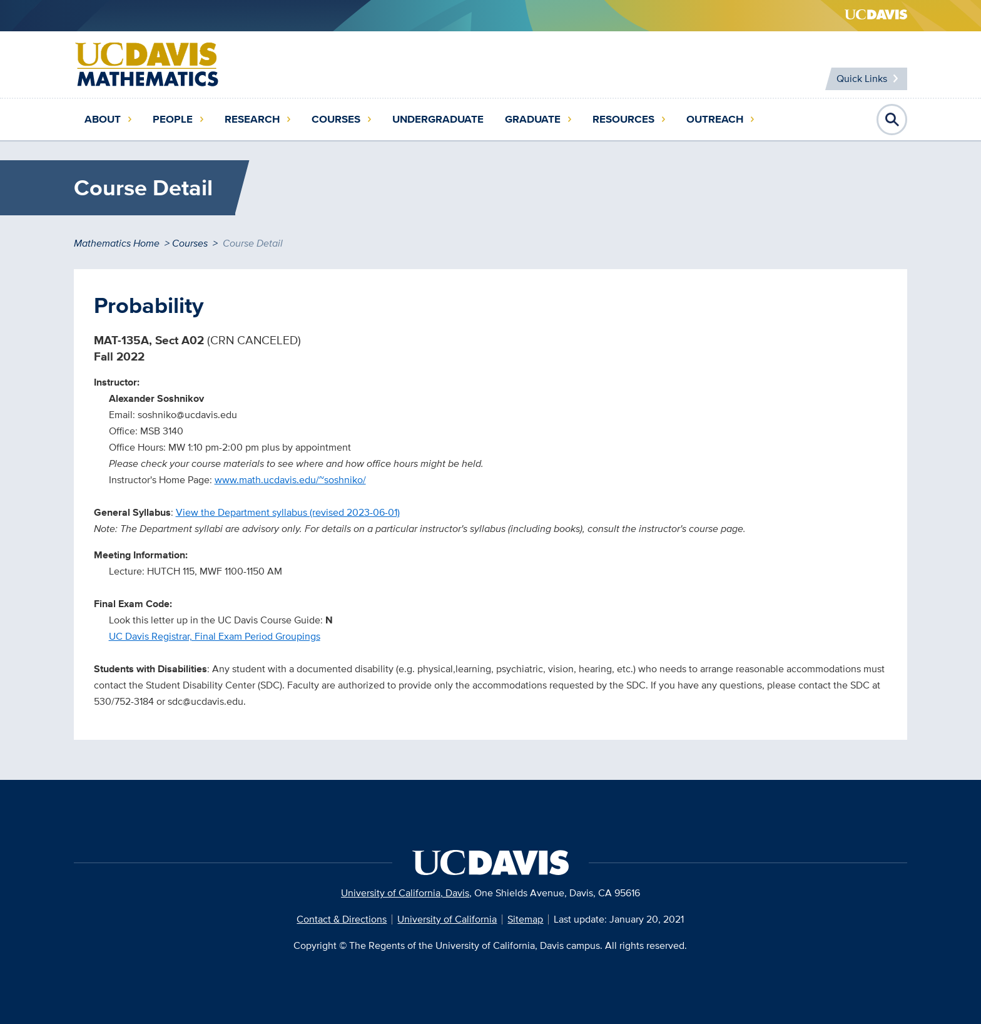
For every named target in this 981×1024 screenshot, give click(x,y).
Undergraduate (438, 119)
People (173, 119)
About (102, 119)
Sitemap (525, 919)
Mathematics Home (117, 243)
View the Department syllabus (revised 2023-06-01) (288, 512)
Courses (336, 119)
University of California (447, 919)
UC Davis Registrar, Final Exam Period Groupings (214, 636)
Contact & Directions (342, 919)
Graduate (533, 119)
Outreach (714, 119)
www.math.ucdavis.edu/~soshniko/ (290, 480)
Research (252, 119)
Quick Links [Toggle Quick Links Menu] (861, 78)
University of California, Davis (405, 893)
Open (892, 119)
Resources (623, 119)
